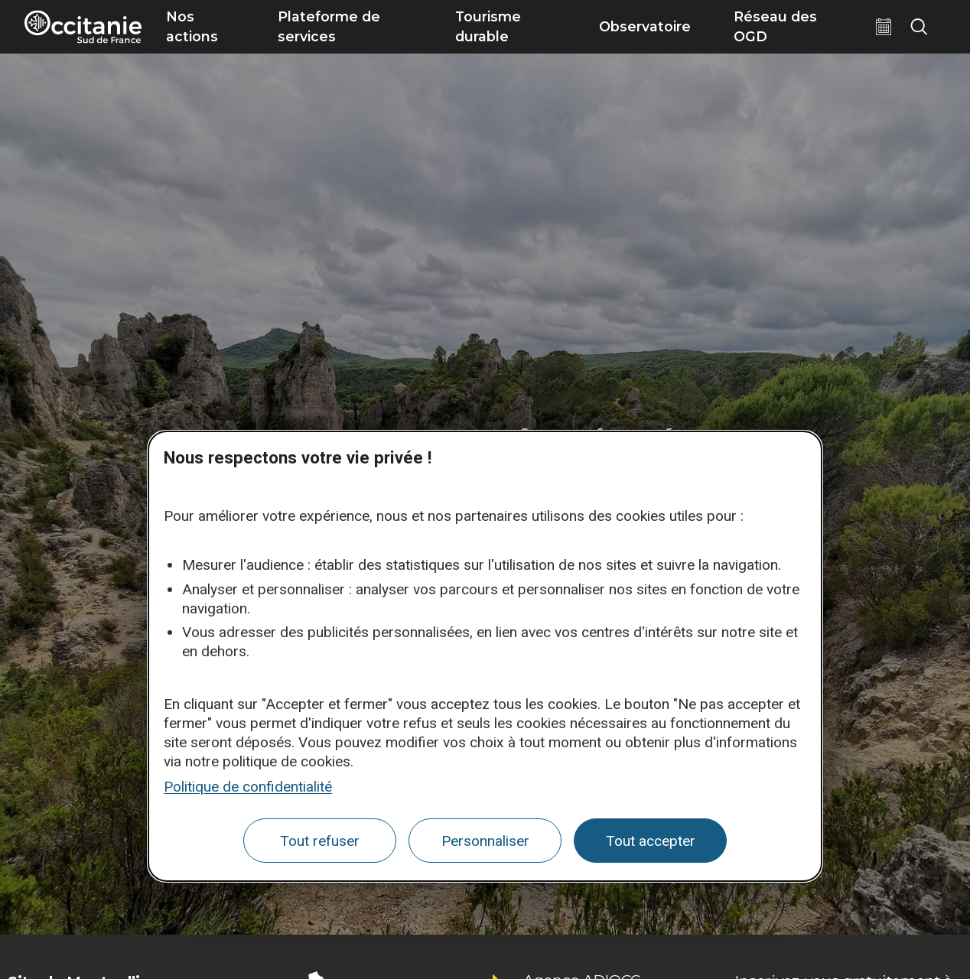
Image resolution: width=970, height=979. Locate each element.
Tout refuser (320, 841)
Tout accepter (650, 841)
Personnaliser (485, 841)
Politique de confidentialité (248, 786)
